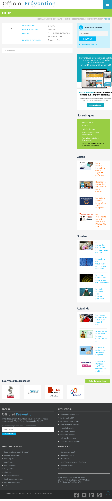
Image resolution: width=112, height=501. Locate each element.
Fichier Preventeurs (11, 475)
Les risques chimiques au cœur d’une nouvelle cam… (101, 320)
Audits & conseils (88, 126)
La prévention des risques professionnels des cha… (101, 247)
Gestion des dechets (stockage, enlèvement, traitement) (84, 19)
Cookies (63, 469)
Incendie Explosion (67, 428)
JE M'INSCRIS (9, 434)
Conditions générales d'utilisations (73, 462)
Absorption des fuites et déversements (90, 139)
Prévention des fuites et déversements (90, 133)
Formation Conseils (67, 431)
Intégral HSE (8, 469)
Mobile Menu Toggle (107, 4)
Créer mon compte (88, 44)
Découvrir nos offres (12, 455)
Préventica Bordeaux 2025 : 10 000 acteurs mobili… (100, 366)
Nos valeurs (64, 459)
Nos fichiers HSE (10, 465)
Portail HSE (8, 462)
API (5, 486)
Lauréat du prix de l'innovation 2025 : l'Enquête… (100, 203)
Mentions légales (66, 465)
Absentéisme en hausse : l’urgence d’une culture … (101, 336)
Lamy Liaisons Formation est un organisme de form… (100, 169)
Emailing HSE (9, 459)
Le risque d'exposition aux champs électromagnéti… (102, 278)
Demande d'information (13, 482)
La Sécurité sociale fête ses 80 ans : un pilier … (100, 351)
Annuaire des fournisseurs (70, 441)
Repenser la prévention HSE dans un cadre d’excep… (100, 186)
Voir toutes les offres (67, 435)
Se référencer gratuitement (14, 479)
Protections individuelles (69, 425)
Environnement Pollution (53, 19)
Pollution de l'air (88, 122)
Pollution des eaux (88, 129)
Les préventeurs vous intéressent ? (16, 452)
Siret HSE (7, 472)
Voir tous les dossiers (68, 438)
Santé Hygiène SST (67, 418)
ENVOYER (87, 39)
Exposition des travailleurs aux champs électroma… (100, 264)
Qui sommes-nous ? (67, 452)
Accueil (40, 19)
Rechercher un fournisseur (98, 381)
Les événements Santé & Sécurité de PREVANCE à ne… (100, 220)
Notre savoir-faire (66, 455)
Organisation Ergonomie (69, 421)
